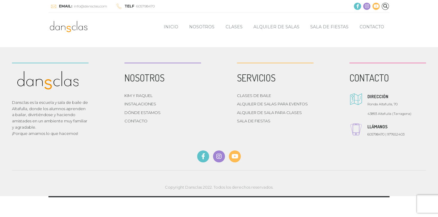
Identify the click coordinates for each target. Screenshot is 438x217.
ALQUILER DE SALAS (276, 27)
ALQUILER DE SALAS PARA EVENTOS (272, 103)
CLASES (234, 27)
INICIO (171, 27)
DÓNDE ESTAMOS (142, 112)
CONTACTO (372, 27)
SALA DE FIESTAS (329, 27)
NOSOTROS (202, 27)
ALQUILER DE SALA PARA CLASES (269, 112)
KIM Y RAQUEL (138, 95)
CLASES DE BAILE (254, 95)
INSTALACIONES (140, 103)
